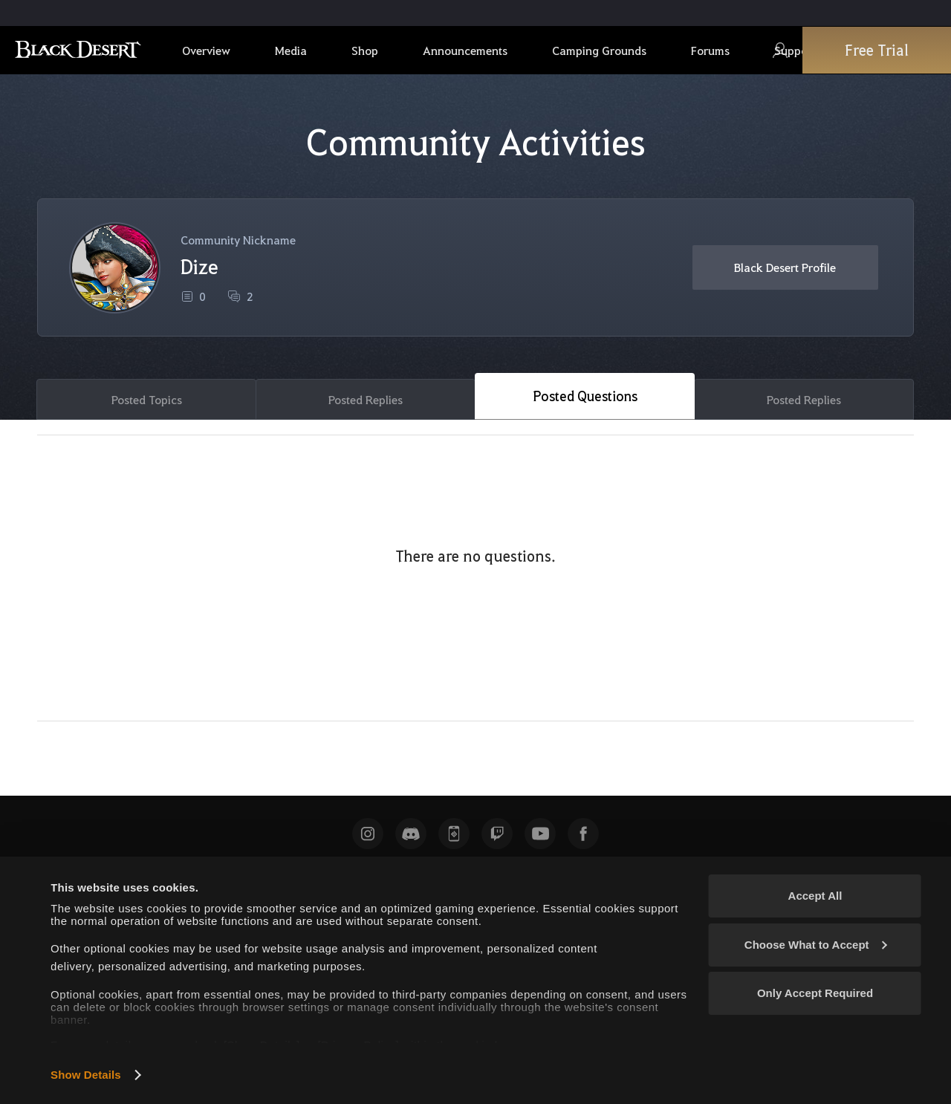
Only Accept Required (815, 993)
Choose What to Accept (815, 944)
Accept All (815, 895)
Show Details (86, 1074)
